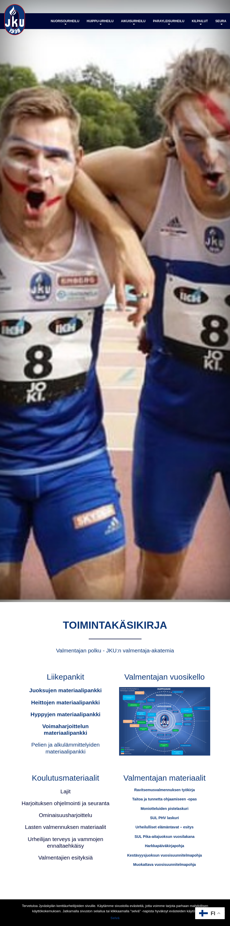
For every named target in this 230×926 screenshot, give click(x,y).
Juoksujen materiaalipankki (65, 690)
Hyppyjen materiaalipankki (66, 714)
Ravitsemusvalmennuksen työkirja (164, 790)
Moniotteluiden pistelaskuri (164, 808)
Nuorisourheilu (65, 22)
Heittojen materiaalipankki (65, 702)
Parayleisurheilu (168, 22)
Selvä (115, 918)
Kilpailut (200, 22)
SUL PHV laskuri (164, 818)
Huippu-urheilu (100, 22)
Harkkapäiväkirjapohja (164, 846)
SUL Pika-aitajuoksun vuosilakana (165, 836)
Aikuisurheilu (133, 22)
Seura (220, 22)
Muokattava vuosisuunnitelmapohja (164, 864)
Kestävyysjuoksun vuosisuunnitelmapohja (164, 855)
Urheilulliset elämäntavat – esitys (164, 827)
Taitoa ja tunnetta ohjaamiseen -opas (164, 799)
